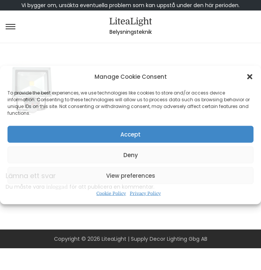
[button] (250, 77)
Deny (130, 155)
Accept (130, 134)
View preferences (130, 175)
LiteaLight (130, 21)
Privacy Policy (145, 193)
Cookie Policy (111, 193)
